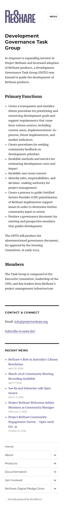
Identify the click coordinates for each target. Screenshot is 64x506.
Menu (53, 16)
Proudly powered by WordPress (25, 499)
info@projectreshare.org (31, 321)
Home (9, 446)
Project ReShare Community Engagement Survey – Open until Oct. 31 (31, 421)
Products (11, 463)
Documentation (16, 471)
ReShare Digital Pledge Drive (24, 488)
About (9, 455)
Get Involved (13, 480)
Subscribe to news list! (20, 331)
